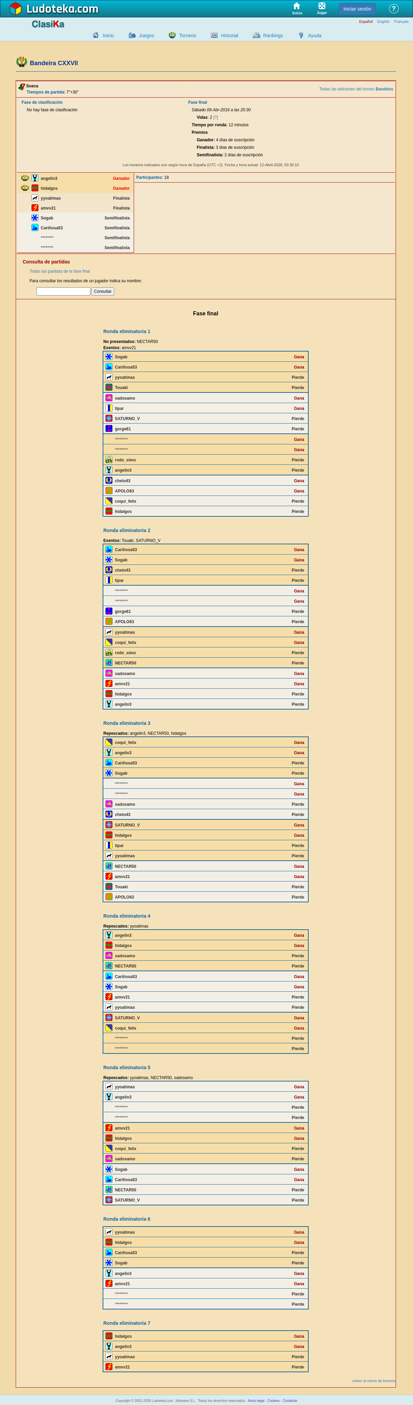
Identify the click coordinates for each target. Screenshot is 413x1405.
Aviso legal (256, 1401)
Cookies (273, 1401)
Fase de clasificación (42, 102)
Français (401, 22)
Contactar (290, 1401)
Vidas (202, 117)
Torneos (187, 35)
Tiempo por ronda (209, 125)
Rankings (273, 35)
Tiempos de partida (45, 92)
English (383, 22)
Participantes (149, 177)
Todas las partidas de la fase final (60, 271)
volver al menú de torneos (374, 1381)
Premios (200, 132)
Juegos (146, 35)
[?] (215, 117)
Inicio (108, 35)
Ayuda (314, 35)
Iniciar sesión (357, 9)
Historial (229, 35)
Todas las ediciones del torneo (356, 89)
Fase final (197, 102)
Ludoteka (51, 9)
